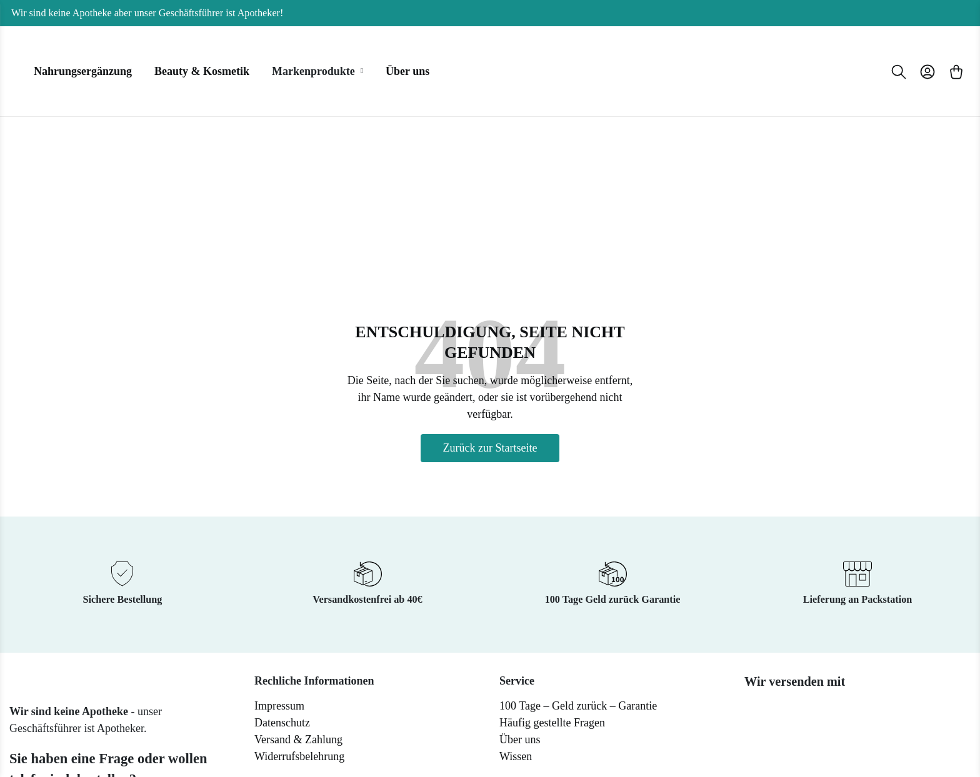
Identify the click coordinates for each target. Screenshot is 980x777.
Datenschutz (282, 722)
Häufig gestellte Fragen (552, 722)
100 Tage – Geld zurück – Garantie (578, 706)
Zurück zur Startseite (490, 448)
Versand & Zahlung (298, 739)
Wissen (515, 756)
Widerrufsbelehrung (299, 756)
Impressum (279, 706)
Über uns (520, 739)
